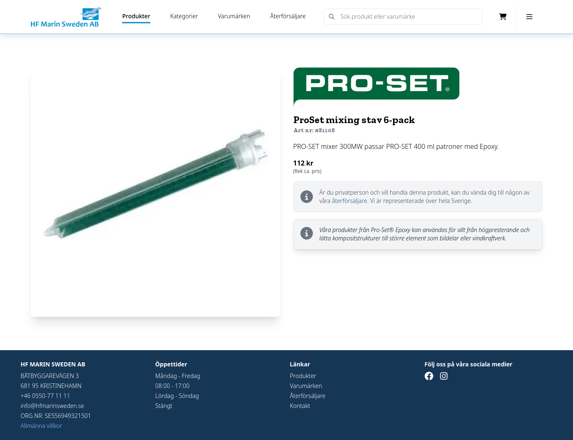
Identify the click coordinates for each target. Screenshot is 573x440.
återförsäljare (349, 201)
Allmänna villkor (41, 426)
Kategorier (184, 16)
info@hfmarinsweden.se (52, 406)
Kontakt (300, 406)
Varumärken (234, 16)
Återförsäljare (288, 16)
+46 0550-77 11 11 (45, 396)
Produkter (136, 16)
